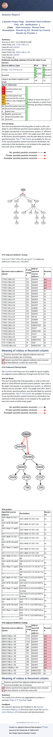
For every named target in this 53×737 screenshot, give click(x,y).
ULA (20, 70)
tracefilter (9, 371)
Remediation (8, 30)
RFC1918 (12, 70)
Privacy (45, 727)
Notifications (31, 25)
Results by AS (23, 30)
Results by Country (41, 30)
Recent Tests (38, 27)
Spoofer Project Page (13, 22)
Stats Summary (23, 27)
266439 (16, 47)
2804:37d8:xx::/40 (23, 52)
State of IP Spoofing (18, 700)
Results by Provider (25, 33)
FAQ (16, 25)
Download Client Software (38, 22)
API (22, 25)
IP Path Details (25, 139)
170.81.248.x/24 (22, 45)
